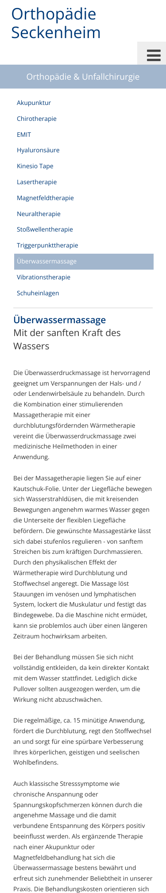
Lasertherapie (37, 182)
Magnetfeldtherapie (45, 198)
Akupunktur (34, 103)
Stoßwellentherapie (45, 229)
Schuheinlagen (38, 293)
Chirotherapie (37, 119)
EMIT (24, 135)
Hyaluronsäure (38, 150)
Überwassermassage (47, 261)
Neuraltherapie (39, 214)
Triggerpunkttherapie (47, 245)
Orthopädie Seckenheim (56, 23)
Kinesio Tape (35, 166)
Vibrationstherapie (43, 277)
